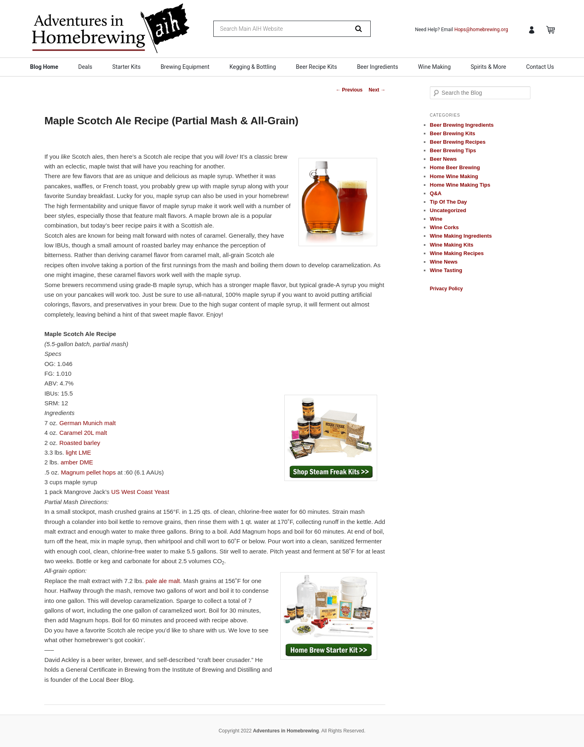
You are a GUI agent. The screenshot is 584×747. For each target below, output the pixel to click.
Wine (436, 219)
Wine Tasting (446, 270)
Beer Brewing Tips (453, 150)
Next (377, 90)
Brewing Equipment (185, 67)
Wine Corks (444, 227)
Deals (85, 67)
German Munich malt (87, 422)
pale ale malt (163, 580)
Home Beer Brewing (455, 167)
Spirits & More (488, 67)
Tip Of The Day (448, 202)
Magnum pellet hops (88, 472)
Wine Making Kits (452, 245)
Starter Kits (126, 67)
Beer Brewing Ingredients (462, 125)
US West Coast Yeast (140, 491)
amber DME (76, 462)
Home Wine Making (454, 176)
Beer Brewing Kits (452, 133)
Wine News (444, 262)
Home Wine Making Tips (460, 185)
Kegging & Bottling (253, 67)
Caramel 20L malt (83, 432)
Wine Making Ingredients (461, 236)
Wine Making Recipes (457, 253)
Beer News (443, 159)
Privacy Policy (446, 289)
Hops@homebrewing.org (481, 29)
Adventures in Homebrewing (286, 731)
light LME (78, 452)
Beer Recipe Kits (316, 67)
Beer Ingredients (377, 67)
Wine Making (434, 67)
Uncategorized (448, 210)
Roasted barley (79, 442)
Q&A (436, 193)
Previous (349, 90)
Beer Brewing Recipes (457, 142)
